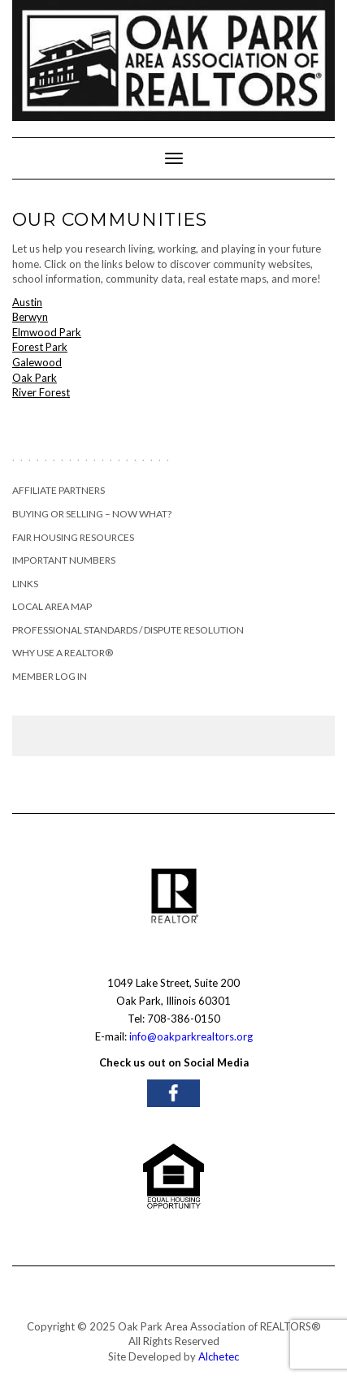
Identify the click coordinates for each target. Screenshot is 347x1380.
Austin (27, 302)
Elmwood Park (46, 332)
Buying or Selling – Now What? (91, 514)
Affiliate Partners (58, 490)
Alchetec (218, 1356)
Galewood (37, 362)
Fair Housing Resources (73, 537)
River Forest (41, 392)
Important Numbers (63, 560)
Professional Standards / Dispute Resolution (128, 630)
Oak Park (34, 377)
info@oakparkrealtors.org (191, 1036)
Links (25, 584)
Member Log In (49, 676)
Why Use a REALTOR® (62, 653)
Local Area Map (52, 606)
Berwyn (30, 316)
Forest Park (39, 346)
